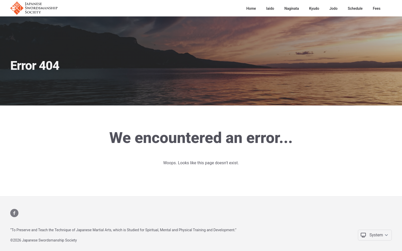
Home (251, 8)
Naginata (291, 8)
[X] (14, 213)
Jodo (333, 8)
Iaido (270, 8)
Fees (376, 8)
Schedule (355, 8)
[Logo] (35, 8)
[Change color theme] (378, 235)
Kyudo (314, 8)
